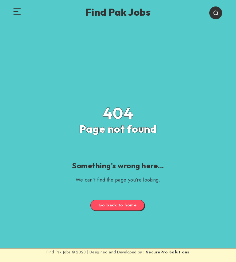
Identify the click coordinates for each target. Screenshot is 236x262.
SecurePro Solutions (168, 252)
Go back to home (117, 205)
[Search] (215, 12)
